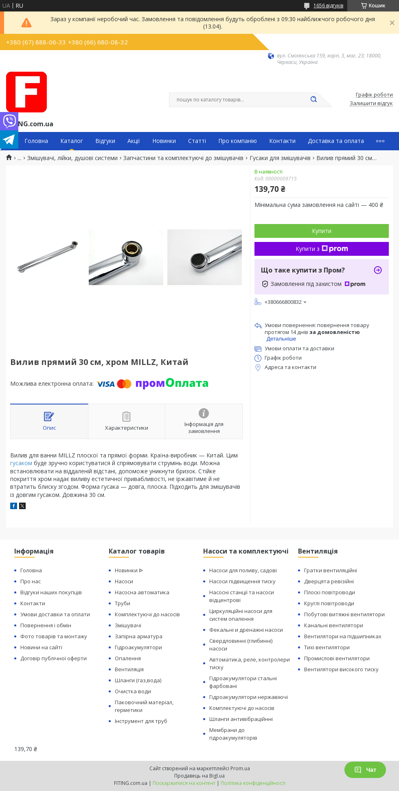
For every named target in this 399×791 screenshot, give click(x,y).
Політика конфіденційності (253, 783)
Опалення (128, 658)
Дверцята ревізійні (329, 581)
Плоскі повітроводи (329, 592)
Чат (365, 769)
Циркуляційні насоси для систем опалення (240, 614)
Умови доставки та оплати (55, 614)
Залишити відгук (371, 103)
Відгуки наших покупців (51, 592)
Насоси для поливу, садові (243, 570)
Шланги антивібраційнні (241, 719)
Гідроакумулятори (138, 647)
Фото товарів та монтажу (53, 636)
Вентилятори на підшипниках (342, 636)
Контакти (282, 141)
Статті (197, 141)
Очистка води (133, 691)
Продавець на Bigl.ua (199, 775)
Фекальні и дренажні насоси (246, 629)
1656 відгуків (328, 5)
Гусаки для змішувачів (280, 158)
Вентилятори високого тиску (341, 669)
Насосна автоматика (142, 592)
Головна (36, 141)
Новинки (164, 141)
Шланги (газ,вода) (138, 680)
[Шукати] (313, 99)
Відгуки (105, 141)
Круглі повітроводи (329, 603)
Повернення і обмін (45, 625)
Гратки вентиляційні (330, 570)
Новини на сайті (41, 647)
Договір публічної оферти (53, 658)
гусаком (21, 463)
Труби (122, 603)
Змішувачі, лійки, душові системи (72, 158)
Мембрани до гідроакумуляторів (233, 733)
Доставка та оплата (336, 141)
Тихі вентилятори (327, 647)
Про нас (30, 581)
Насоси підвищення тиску (242, 581)
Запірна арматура (138, 636)
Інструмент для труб (141, 721)
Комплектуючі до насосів (147, 614)
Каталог (71, 141)
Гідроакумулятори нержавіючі (248, 697)
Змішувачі (128, 625)
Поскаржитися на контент (184, 783)
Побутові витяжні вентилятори (344, 614)
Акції (133, 141)
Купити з (322, 249)
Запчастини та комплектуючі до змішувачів (183, 158)
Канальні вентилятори (333, 625)
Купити (321, 231)
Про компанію (237, 141)
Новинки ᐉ (129, 570)
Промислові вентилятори (337, 658)
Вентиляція (129, 669)
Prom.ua (240, 768)
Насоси (124, 581)
